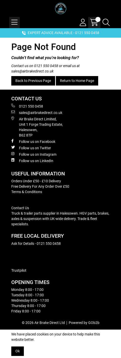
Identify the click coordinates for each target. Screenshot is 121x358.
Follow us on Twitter (31, 147)
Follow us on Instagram (33, 154)
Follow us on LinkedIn (32, 160)
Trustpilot (18, 270)
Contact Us (20, 208)
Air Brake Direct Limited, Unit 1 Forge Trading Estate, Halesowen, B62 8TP (37, 127)
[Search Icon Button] (106, 22)
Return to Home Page (77, 81)
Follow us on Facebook (33, 141)
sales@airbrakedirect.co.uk (32, 71)
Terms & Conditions (26, 192)
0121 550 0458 (46, 66)
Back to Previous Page (33, 81)
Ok (17, 351)
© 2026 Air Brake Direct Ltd (43, 323)
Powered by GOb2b (84, 323)
